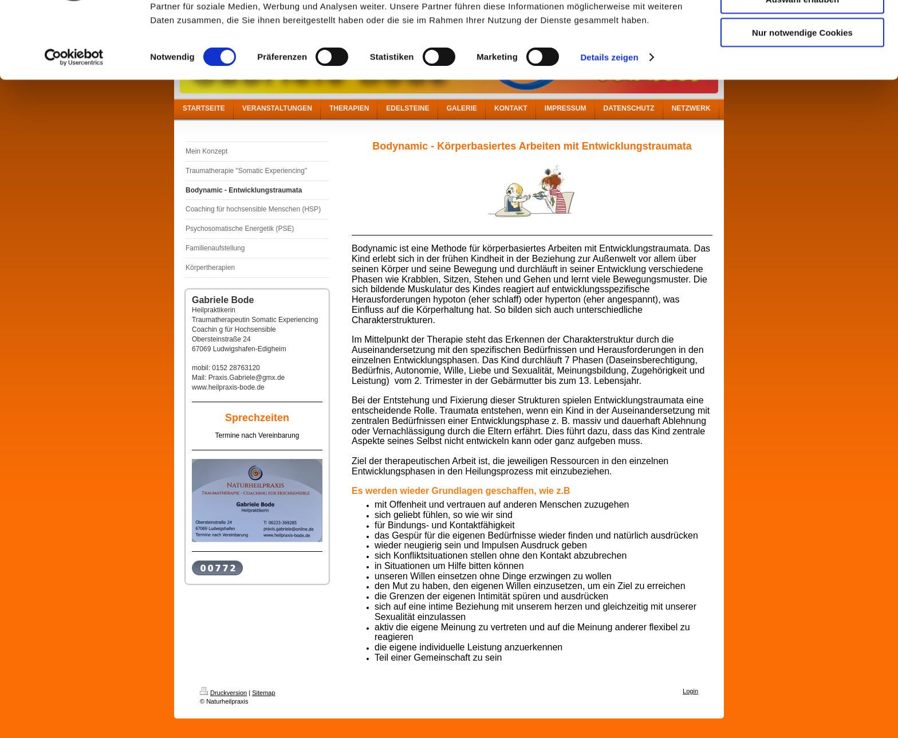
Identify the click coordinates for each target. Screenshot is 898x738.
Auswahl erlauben (802, 62)
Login (690, 691)
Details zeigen (609, 120)
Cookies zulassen (802, 28)
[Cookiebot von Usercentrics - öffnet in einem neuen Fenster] (74, 120)
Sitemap (263, 692)
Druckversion (223, 692)
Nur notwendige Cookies (802, 95)
